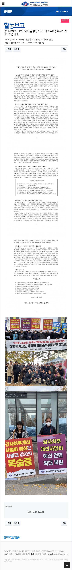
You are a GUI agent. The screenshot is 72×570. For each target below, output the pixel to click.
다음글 (16, 49)
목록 (63, 49)
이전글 (8, 49)
